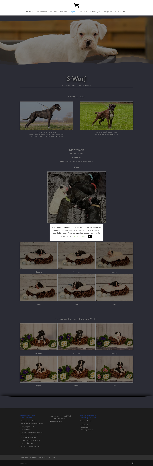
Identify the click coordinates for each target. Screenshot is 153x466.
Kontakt (118, 12)
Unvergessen (107, 12)
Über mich (83, 12)
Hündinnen (54, 12)
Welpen (72, 12)
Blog (124, 12)
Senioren (63, 12)
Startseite (29, 12)
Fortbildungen (95, 12)
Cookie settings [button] (79, 236)
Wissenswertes (41, 12)
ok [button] (89, 236)
